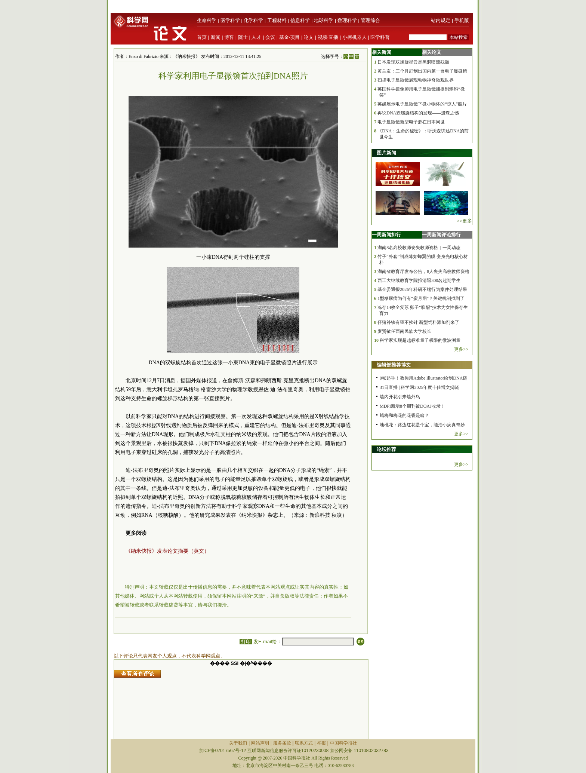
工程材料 (277, 20)
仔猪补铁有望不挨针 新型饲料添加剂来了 (418, 322)
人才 (256, 37)
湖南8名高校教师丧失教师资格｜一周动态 (418, 247)
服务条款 (282, 743)
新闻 (215, 37)
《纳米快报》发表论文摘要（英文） (167, 551)
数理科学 (347, 20)
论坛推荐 (386, 449)
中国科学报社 (343, 743)
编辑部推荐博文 (394, 365)
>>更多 (464, 221)
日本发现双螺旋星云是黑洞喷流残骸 (413, 62)
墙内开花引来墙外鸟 (400, 396)
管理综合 (370, 20)
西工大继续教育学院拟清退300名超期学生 (418, 280)
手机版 (461, 20)
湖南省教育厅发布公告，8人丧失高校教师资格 (423, 271)
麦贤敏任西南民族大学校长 (404, 331)
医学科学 (230, 20)
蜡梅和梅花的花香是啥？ (404, 415)
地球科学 (323, 20)
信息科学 (300, 20)
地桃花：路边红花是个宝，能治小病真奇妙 (422, 424)
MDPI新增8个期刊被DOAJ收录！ (412, 406)
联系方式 (304, 743)
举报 (321, 743)
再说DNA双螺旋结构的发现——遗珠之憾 (418, 113)
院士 (243, 37)
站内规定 (440, 20)
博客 (229, 37)
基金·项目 (289, 37)
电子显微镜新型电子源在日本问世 (411, 122)
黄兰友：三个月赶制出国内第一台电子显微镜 (422, 71)
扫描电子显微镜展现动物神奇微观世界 (415, 80)
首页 (202, 37)
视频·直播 (328, 37)
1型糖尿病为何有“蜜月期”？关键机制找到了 (421, 298)
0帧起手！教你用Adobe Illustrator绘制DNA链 (423, 378)
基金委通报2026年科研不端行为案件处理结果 (422, 289)
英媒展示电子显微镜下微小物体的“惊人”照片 (422, 104)
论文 (309, 37)
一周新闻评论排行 (441, 234)
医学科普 (380, 37)
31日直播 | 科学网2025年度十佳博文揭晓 (419, 387)
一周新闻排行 (386, 234)
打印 (246, 641)
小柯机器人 (354, 37)
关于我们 (238, 743)
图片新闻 (386, 153)
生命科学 (206, 20)
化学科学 (253, 20)
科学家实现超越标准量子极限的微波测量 (420, 340)
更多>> (461, 349)
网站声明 (260, 743)
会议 (270, 37)
